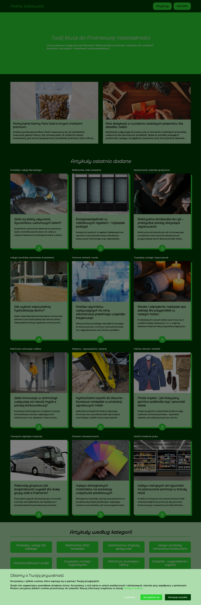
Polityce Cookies (132, 588)
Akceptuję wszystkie (177, 597)
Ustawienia (129, 597)
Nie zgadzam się (151, 597)
